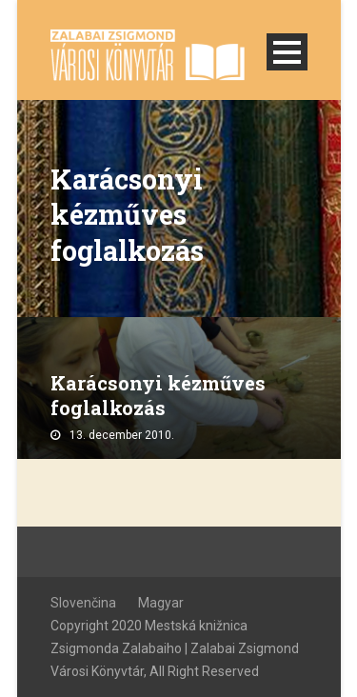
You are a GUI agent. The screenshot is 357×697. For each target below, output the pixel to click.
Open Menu (287, 51)
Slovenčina (83, 602)
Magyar (161, 602)
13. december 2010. (121, 435)
